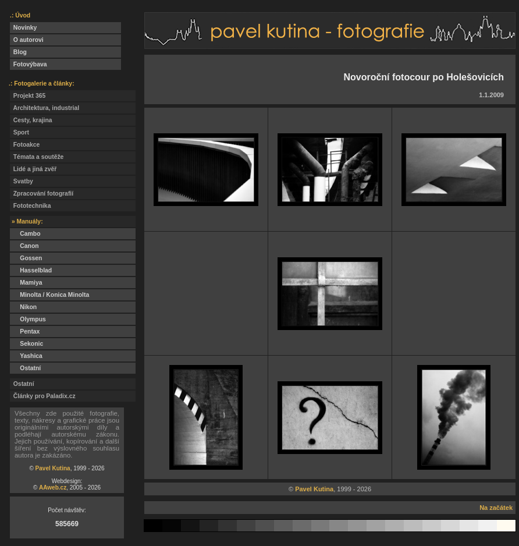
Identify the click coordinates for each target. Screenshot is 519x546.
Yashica (26, 356)
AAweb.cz (52, 487)
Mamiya (26, 282)
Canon (24, 246)
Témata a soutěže (36, 157)
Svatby (21, 181)
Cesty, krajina (31, 120)
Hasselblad (31, 270)
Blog (18, 52)
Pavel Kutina (52, 468)
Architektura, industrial (44, 108)
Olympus (28, 319)
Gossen (26, 258)
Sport (19, 132)
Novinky (23, 27)
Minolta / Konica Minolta (49, 295)
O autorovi (27, 40)
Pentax (25, 331)
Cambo (25, 234)
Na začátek (496, 507)
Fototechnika (30, 206)
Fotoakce (25, 144)
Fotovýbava (28, 64)
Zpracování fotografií (41, 193)
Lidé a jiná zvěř (33, 169)
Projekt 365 (27, 96)
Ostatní (25, 368)
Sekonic (26, 344)
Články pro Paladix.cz (43, 396)
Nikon (23, 307)
